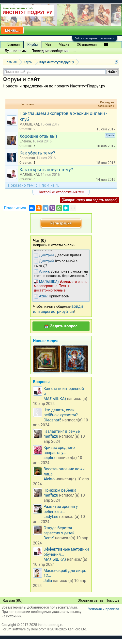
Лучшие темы (16, 51)
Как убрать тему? (37, 152)
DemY (49, 538)
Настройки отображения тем (61, 192)
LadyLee (51, 516)
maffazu (51, 436)
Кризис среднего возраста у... (59, 450)
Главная (13, 44)
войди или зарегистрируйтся (58, 309)
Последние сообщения (49, 51)
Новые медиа (46, 340)
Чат (48, 44)
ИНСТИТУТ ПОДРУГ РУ (27, 12)
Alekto (49, 479)
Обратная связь (90, 600)
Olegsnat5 (52, 420)
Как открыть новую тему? (46, 169)
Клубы (32, 45)
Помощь (112, 600)
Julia (48, 580)
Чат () (39, 240)
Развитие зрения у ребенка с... (61, 509)
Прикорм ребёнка (60, 490)
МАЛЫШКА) (29, 124)
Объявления (87, 44)
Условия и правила (103, 609)
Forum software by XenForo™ (44, 629)
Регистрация (61, 223)
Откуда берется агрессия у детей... (61, 530)
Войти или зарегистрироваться (94, 38)
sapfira (50, 457)
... (75, 51)
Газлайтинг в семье (62, 431)
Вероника (27, 158)
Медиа (64, 44)
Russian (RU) (12, 600)
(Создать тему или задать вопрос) (89, 200)
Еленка (25, 141)
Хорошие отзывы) (38, 136)
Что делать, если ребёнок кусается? (61, 412)
